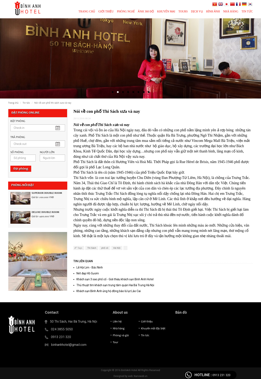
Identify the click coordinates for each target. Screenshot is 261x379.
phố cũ (104, 248)
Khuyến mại (166, 11)
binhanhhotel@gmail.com (68, 345)
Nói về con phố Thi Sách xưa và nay (52, 103)
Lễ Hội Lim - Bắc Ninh (89, 267)
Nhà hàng (230, 11)
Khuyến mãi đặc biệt (153, 328)
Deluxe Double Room (45, 212)
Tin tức (247, 11)
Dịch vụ (197, 11)
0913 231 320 (61, 337)
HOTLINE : (203, 375)
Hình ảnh (213, 11)
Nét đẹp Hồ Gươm (87, 273)
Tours (183, 11)
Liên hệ (117, 321)
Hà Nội (117, 248)
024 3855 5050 (62, 329)
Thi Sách (91, 248)
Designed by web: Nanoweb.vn (130, 376)
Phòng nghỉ (126, 11)
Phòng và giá (121, 335)
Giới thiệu (106, 11)
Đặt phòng (20, 168)
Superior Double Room (47, 193)
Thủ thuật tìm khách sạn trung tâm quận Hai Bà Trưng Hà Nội (115, 285)
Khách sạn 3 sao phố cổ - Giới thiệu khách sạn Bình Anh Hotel (115, 279)
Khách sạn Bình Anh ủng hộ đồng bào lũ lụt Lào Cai (108, 291)
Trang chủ (87, 11)
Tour (115, 342)
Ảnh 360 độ (146, 11)
